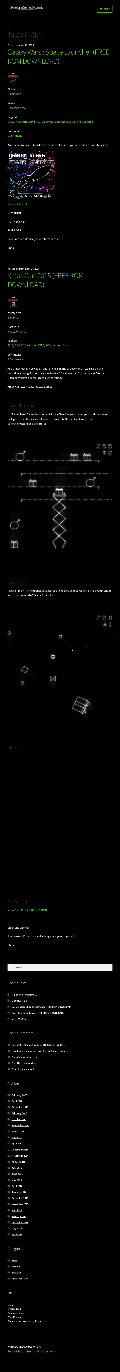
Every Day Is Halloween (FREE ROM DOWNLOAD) (38, 1013)
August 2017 (18, 1131)
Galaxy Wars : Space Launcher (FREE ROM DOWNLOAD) (58, 56)
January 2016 (19, 1192)
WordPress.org (16, 1317)
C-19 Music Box (20, 1000)
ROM (60, 121)
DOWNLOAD (25, 121)
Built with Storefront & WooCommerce (32, 1351)
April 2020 (17, 1101)
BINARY (12, 121)
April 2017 (17, 1143)
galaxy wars (49, 121)
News (11, 331)
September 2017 (20, 1125)
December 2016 (20, 1149)
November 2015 (20, 1204)
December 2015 (20, 1198)
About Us (32, 1057)
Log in (11, 1305)
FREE (37, 121)
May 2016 (17, 1180)
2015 (10, 345)
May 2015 (17, 1210)
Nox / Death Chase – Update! (49, 1044)
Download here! (17, 204)
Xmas (66, 345)
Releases (20, 331)
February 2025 (19, 1095)
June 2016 (17, 1173)
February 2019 (19, 1113)
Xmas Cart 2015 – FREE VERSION (27, 910)
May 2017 (17, 1137)
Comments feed (16, 1313)
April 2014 (17, 1234)
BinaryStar (14, 94)
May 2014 (17, 1228)
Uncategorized (17, 108)
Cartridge (31, 345)
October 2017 (19, 1119)
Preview (16, 1266)
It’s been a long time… (24, 994)
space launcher (73, 121)
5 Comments (15, 359)
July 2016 (17, 1167)
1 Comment (15, 135)
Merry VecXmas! (20, 1019)
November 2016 (20, 1155)
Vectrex (88, 121)
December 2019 (20, 1107)
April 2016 (17, 1186)
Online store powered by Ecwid (25, 1321)
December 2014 (20, 1222)
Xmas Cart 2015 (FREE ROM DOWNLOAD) (46, 280)
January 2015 (19, 1216)
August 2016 (18, 1161)
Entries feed (14, 1308)
